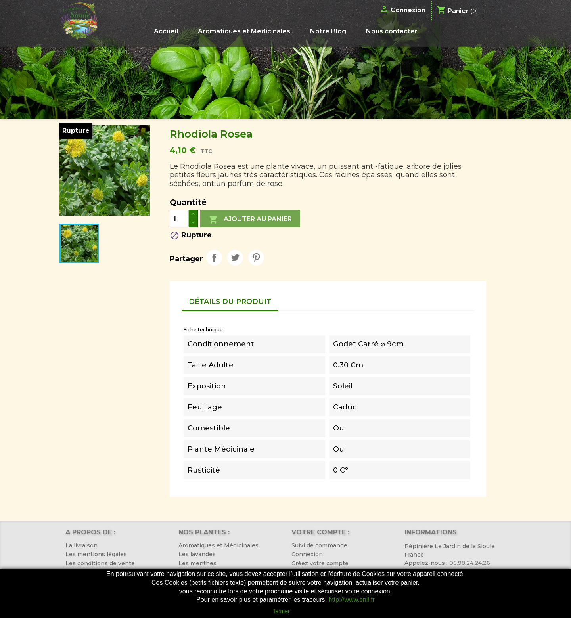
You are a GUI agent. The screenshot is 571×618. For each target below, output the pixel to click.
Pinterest (256, 258)
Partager (214, 258)
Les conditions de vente (100, 563)
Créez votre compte (320, 563)
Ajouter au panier (250, 219)
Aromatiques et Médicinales (244, 31)
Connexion (307, 554)
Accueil (166, 31)
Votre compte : (320, 532)
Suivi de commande (319, 545)
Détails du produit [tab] (230, 301)
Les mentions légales (96, 554)
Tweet (235, 258)
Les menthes (197, 563)
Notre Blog (328, 31)
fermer (281, 611)
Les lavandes (197, 554)
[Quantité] (179, 218)
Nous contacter (392, 31)
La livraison (81, 545)
